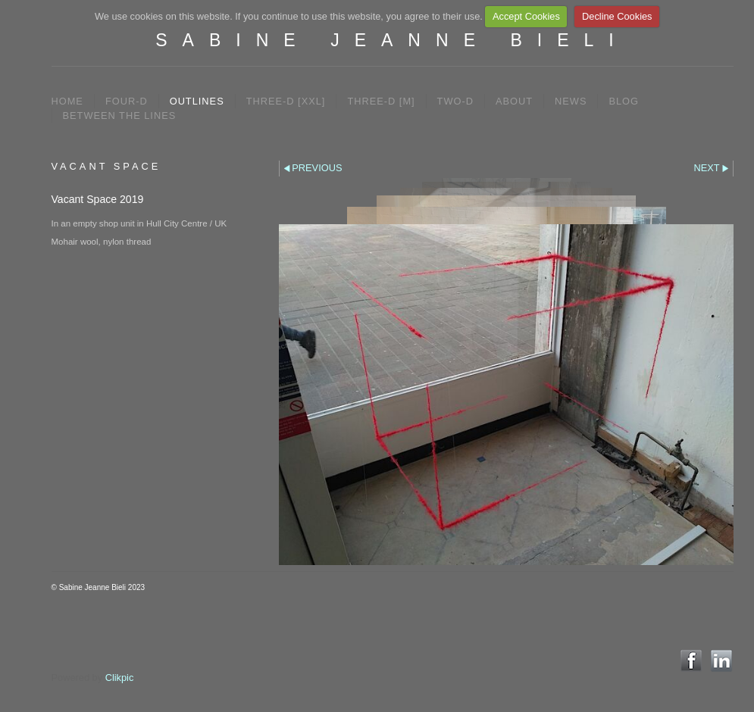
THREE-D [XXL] (286, 101)
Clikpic (119, 677)
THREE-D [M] (381, 101)
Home (67, 101)
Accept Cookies (526, 16)
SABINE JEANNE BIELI (391, 40)
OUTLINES (197, 101)
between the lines (120, 115)
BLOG (624, 101)
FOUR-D (126, 101)
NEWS (571, 101)
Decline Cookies (617, 16)
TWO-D (455, 101)
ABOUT (514, 101)
